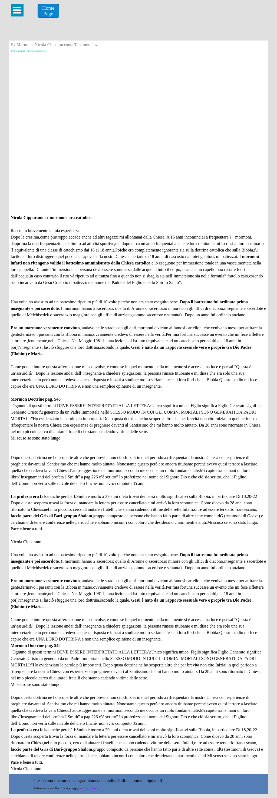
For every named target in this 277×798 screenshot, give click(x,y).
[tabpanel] (138, 493)
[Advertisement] (138, 95)
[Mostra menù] (17, 10)
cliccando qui (91, 788)
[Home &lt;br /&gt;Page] (48, 11)
